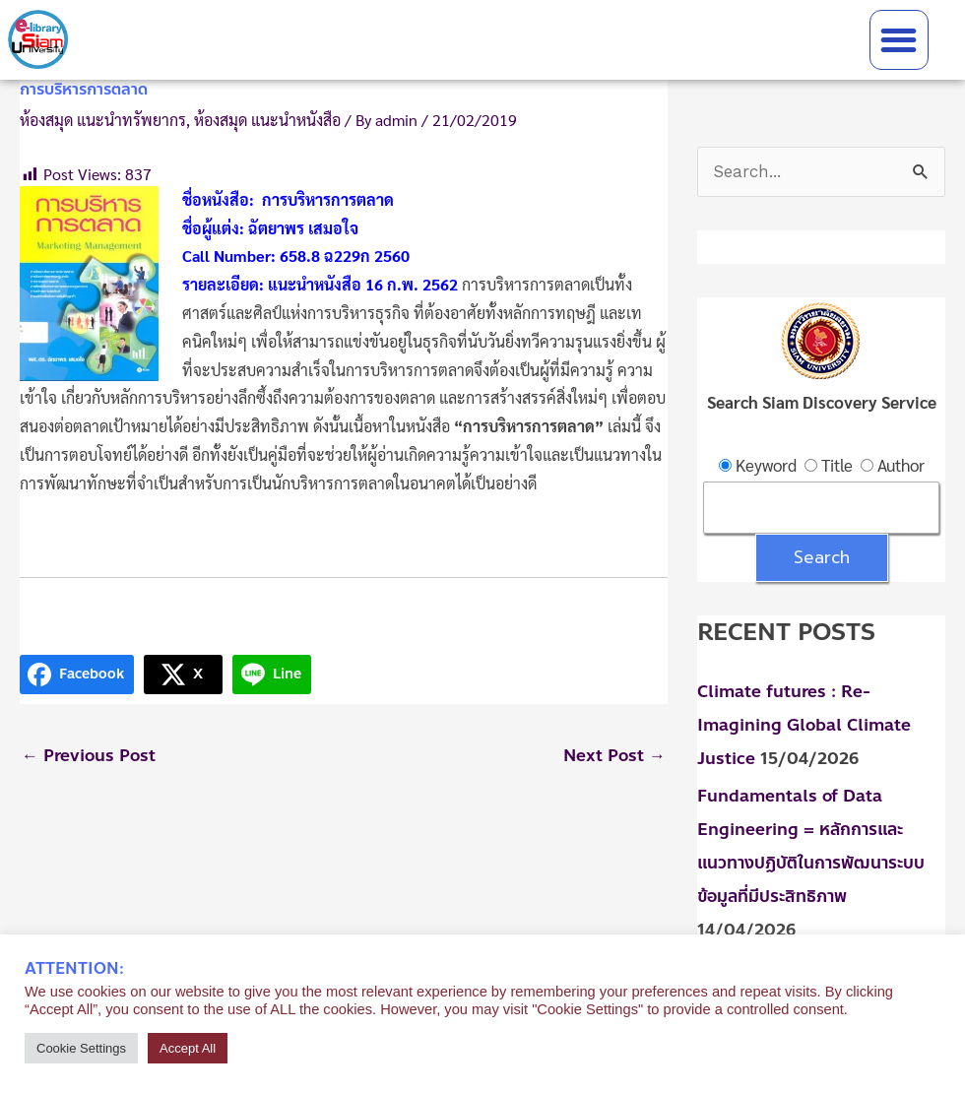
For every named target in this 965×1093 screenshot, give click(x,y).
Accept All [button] (188, 1048)
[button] (899, 40)
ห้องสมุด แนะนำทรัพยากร (103, 119)
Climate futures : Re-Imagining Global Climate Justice (804, 724)
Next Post (614, 755)
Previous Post (89, 755)
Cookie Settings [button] (81, 1048)
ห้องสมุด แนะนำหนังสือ (267, 119)
